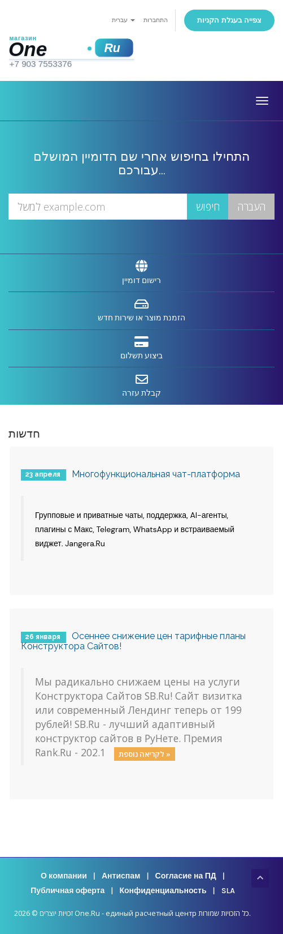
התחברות (155, 20)
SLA (228, 891)
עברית (123, 20)
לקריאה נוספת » (145, 753)
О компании (64, 876)
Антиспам (121, 876)
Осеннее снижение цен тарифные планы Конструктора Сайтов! (133, 641)
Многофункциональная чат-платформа (156, 474)
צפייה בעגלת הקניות (229, 20)
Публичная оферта (68, 891)
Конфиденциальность (162, 891)
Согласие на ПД (185, 876)
